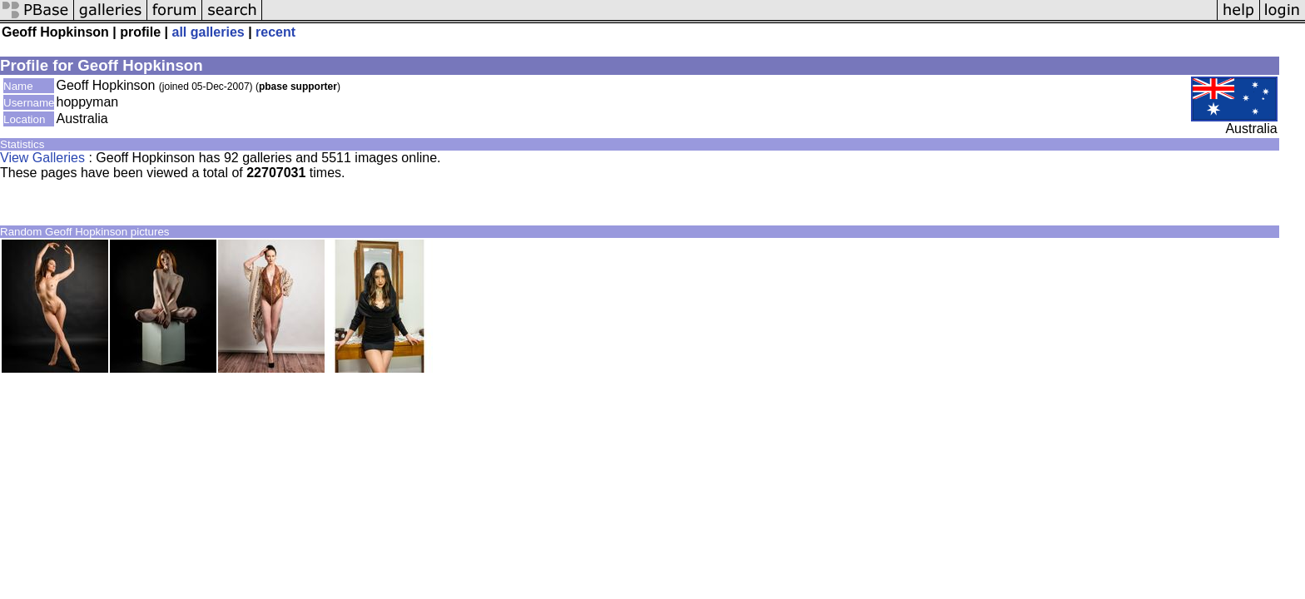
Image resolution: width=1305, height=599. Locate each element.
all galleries (208, 32)
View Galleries (42, 158)
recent (275, 32)
